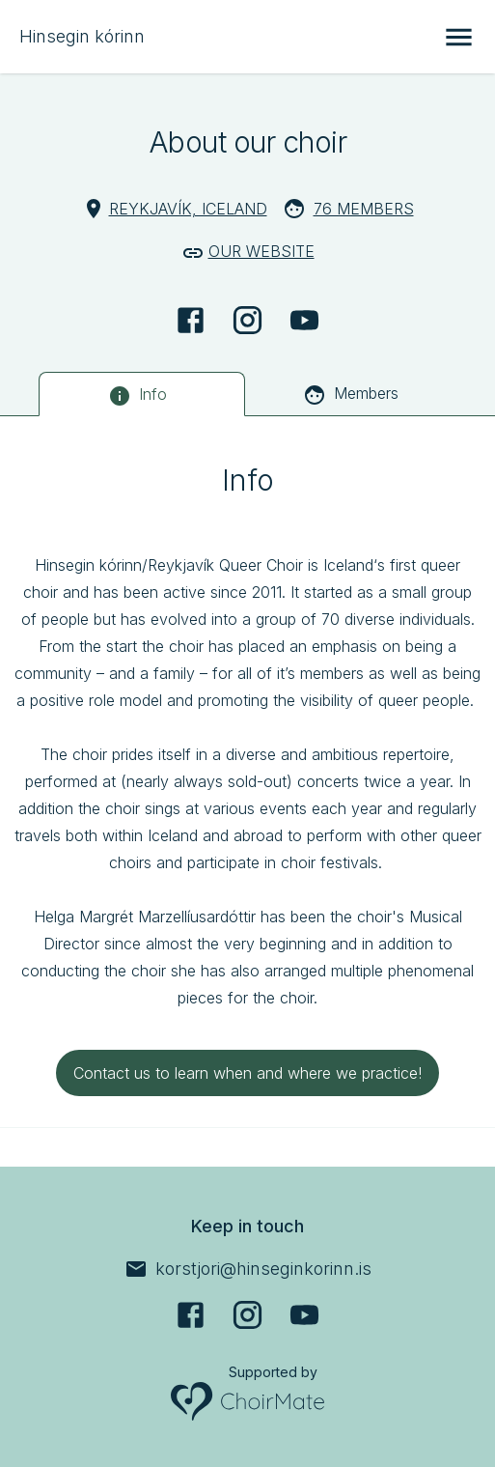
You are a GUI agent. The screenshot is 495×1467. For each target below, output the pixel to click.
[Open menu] (459, 37)
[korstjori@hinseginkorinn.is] (247, 1269)
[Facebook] (190, 320)
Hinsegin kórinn (82, 36)
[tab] (142, 394)
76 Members (364, 208)
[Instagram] (247, 320)
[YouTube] (304, 320)
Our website (261, 251)
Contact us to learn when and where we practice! (247, 1073)
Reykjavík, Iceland (188, 208)
